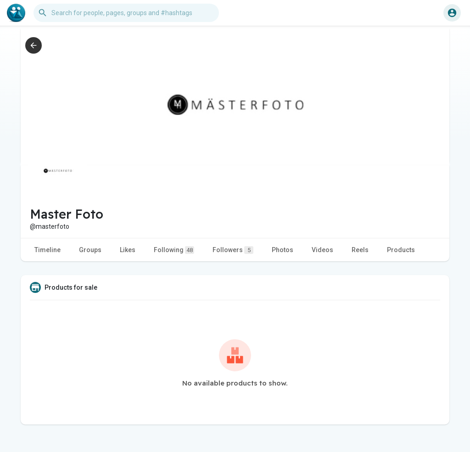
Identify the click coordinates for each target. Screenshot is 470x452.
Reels (360, 250)
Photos (282, 250)
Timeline (47, 250)
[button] (126, 13)
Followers (233, 250)
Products (401, 250)
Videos (322, 250)
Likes (127, 250)
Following (174, 250)
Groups (90, 250)
